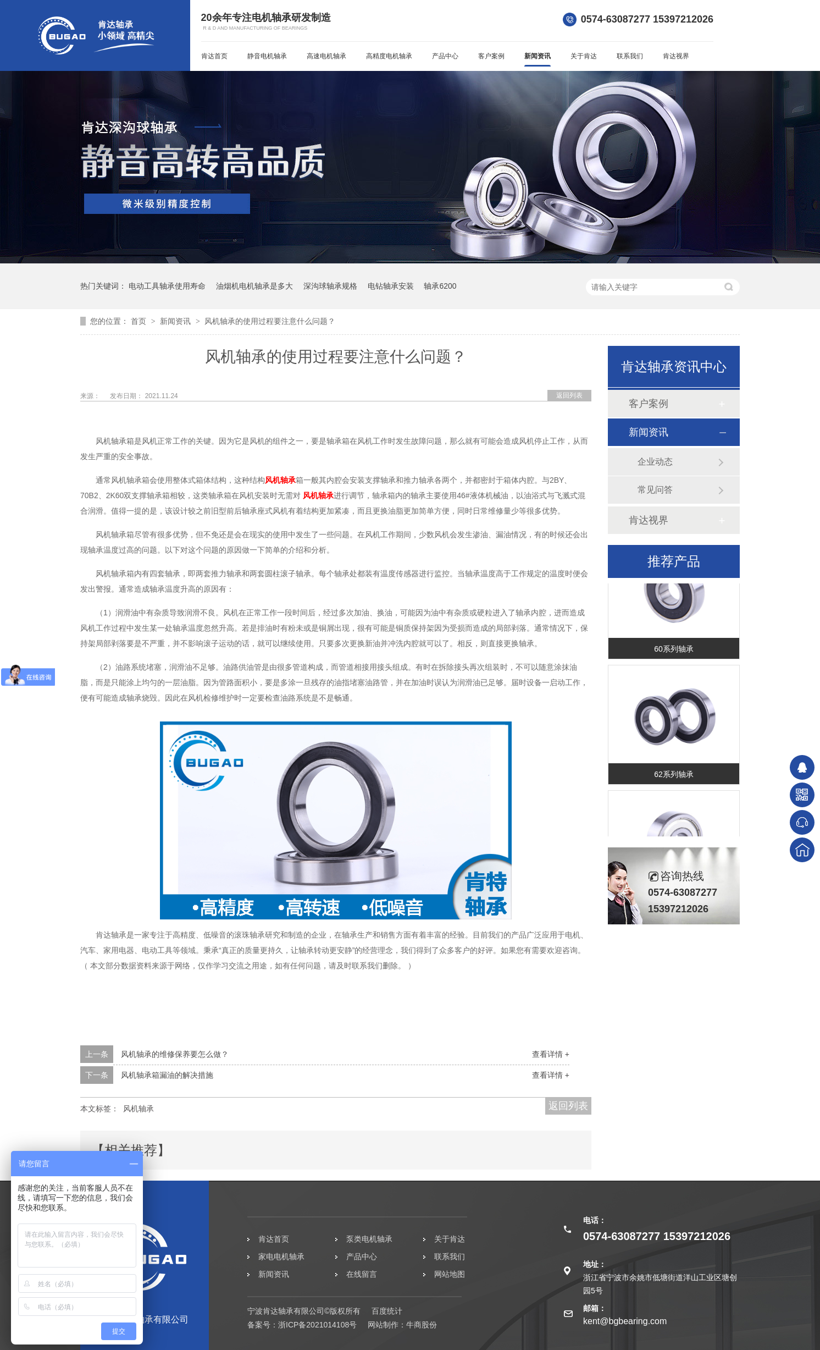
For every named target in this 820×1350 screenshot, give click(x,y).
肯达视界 (676, 56)
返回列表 (569, 395)
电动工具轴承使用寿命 (167, 286)
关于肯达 (583, 56)
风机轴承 (280, 480)
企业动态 (655, 461)
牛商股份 (421, 1324)
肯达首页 (214, 56)
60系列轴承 (674, 654)
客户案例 (491, 56)
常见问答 (655, 489)
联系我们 (630, 56)
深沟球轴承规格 (330, 286)
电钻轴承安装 (391, 286)
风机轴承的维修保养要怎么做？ (175, 1054)
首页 (139, 321)
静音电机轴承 (267, 56)
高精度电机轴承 (389, 56)
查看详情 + (550, 1054)
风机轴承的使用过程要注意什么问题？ (269, 321)
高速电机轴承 (326, 56)
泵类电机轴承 (369, 1239)
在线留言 (361, 1274)
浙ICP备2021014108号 (317, 1324)
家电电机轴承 (281, 1256)
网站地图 (449, 1274)
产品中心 (445, 56)
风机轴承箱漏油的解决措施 (167, 1075)
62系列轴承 (674, 779)
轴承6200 (440, 286)
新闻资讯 (537, 56)
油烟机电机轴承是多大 (254, 286)
